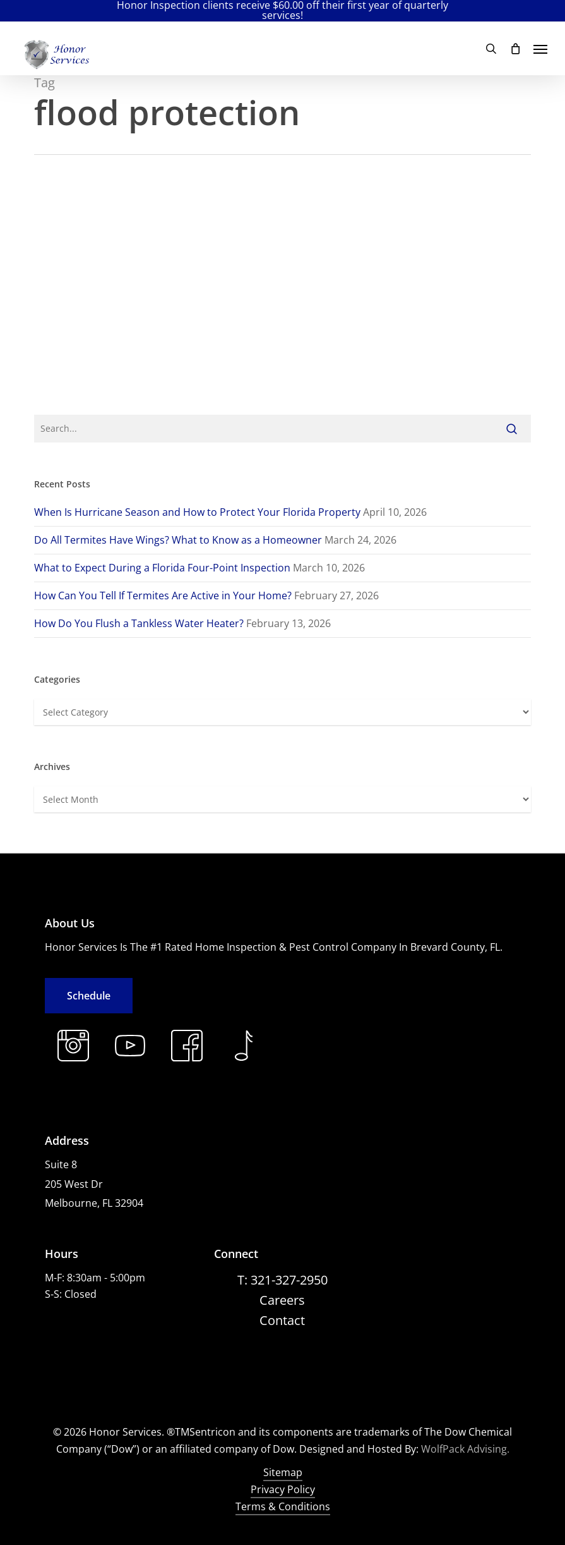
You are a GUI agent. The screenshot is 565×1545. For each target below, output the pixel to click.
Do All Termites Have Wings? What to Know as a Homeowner (178, 540)
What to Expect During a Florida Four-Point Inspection (162, 568)
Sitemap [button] (282, 1472)
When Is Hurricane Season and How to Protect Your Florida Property (197, 512)
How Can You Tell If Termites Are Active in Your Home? (163, 595)
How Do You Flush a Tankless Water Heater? (139, 623)
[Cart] (515, 49)
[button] (540, 48)
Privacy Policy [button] (283, 1489)
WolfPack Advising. (465, 1449)
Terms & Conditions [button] (282, 1506)
